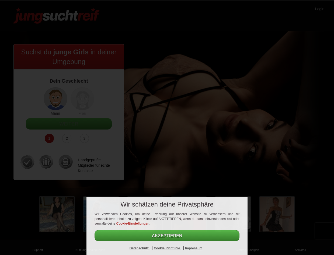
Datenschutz (140, 248)
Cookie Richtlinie (167, 248)
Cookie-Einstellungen (132, 223)
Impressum (193, 248)
